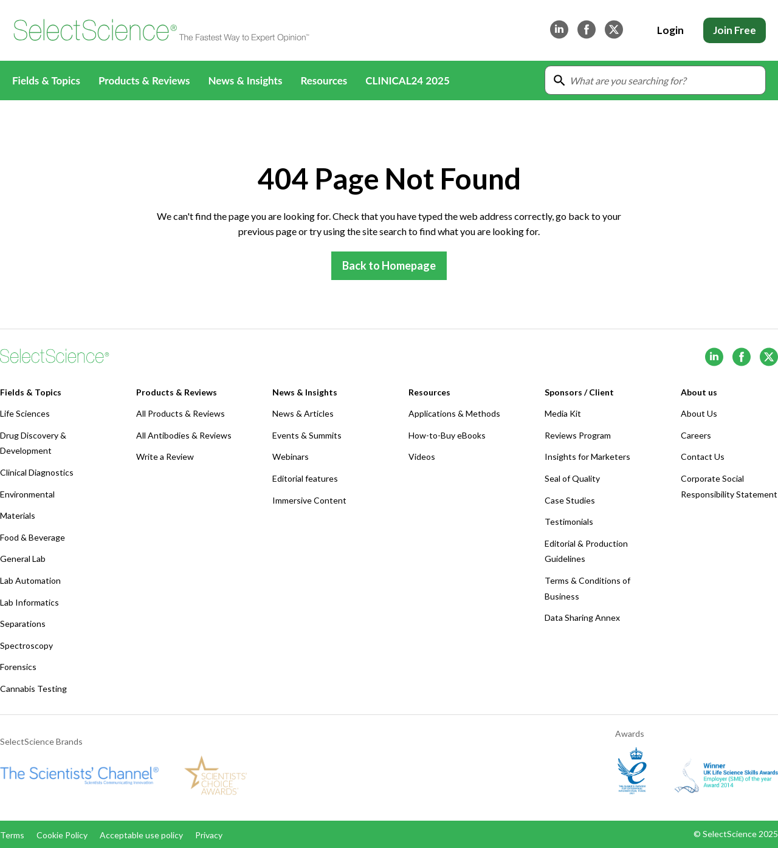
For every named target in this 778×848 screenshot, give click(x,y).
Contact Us (703, 456)
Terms (12, 835)
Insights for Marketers (587, 456)
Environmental (27, 494)
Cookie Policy (62, 835)
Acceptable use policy (141, 835)
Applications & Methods (454, 413)
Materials (17, 515)
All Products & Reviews (180, 413)
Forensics (18, 667)
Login (670, 30)
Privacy (208, 835)
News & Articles (303, 413)
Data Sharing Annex (582, 617)
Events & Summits (307, 435)
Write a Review (165, 456)
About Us (699, 413)
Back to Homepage (389, 265)
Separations (23, 623)
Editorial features (305, 478)
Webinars (290, 456)
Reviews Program (578, 435)
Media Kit (563, 413)
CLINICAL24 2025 (407, 80)
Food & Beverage (32, 537)
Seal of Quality (572, 478)
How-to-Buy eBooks (447, 435)
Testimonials (569, 521)
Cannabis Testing (33, 688)
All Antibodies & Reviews (184, 435)
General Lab (23, 558)
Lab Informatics (29, 602)
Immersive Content (309, 500)
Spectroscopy (26, 645)
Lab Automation (30, 580)
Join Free (734, 30)
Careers (696, 435)
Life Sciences (25, 413)
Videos (421, 456)
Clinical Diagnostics (37, 472)
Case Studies (570, 500)
